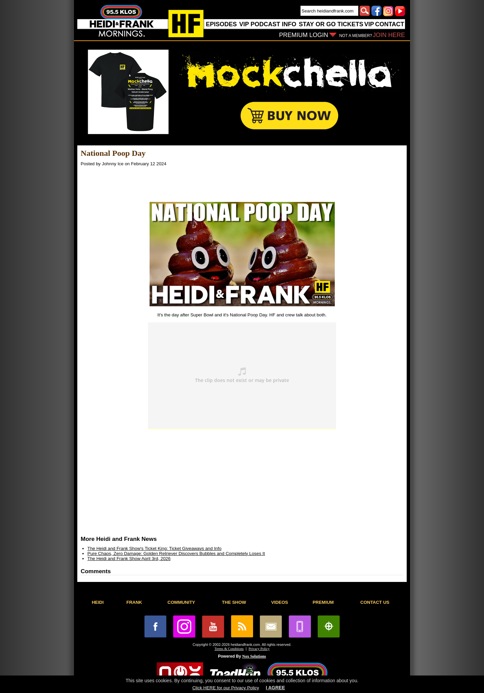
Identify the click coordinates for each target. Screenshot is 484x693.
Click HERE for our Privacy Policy (225, 687)
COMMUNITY (181, 602)
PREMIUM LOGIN (303, 35)
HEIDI (98, 602)
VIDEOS (279, 602)
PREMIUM (323, 602)
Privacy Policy (259, 649)
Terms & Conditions (229, 649)
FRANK (134, 602)
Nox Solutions (254, 656)
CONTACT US (374, 602)
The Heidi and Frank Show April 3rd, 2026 (128, 558)
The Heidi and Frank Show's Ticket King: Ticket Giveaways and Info (154, 548)
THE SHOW (234, 602)
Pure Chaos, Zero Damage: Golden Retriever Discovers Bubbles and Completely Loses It (176, 553)
